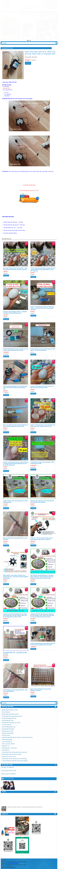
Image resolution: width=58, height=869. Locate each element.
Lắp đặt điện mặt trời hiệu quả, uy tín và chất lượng (14, 758)
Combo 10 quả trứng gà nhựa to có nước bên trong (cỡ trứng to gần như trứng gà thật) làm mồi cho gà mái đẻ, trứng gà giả (15, 463)
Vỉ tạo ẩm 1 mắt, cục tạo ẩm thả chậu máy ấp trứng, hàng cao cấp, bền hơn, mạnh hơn (41, 538)
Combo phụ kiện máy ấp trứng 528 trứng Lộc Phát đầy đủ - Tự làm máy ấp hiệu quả (42, 349)
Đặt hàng (6, 275)
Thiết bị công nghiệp (7, 739)
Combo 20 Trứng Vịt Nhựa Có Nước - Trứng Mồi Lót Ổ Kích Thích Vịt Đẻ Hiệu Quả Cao (15, 312)
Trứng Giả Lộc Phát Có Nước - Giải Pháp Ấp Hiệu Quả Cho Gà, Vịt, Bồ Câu (24, 809)
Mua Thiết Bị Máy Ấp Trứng (8, 727)
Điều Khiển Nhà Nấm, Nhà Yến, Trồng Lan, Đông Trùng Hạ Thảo (17, 737)
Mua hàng (28, 63)
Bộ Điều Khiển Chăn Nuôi (8, 729)
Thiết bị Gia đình (6, 735)
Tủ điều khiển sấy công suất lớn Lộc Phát (12, 716)
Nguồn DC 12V (5, 746)
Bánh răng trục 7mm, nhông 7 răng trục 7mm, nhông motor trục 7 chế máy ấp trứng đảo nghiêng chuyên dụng (15, 577)
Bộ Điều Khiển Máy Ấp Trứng (9, 718)
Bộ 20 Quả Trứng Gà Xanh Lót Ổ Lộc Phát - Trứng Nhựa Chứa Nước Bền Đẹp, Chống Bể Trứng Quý (15, 268)
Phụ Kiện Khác (5, 750)
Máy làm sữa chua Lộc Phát (9, 756)
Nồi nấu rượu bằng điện (8, 733)
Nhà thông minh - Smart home (9, 748)
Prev (2, 25)
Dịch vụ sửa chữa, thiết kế (8, 743)
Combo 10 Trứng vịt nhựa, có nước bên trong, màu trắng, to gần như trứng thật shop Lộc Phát (42, 425)
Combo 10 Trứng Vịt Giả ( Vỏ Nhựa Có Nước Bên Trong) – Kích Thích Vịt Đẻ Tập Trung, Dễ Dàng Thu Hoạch (42, 308)
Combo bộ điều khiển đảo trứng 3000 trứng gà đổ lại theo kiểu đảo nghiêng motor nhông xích (42, 644)
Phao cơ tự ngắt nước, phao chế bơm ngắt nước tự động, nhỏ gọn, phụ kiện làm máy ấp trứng (15, 425)
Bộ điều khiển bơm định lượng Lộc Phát (11, 754)
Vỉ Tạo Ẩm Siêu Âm (6, 724)
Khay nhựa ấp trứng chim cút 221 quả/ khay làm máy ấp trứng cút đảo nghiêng (42, 501)
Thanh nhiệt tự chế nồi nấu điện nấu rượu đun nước (14, 752)
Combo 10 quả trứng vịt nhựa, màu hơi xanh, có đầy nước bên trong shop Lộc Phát (42, 387)
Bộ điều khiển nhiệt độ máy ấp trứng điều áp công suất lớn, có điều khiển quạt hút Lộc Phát (15, 349)
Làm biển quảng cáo (7, 741)
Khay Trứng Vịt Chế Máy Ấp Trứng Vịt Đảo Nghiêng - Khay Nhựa (40, 689)
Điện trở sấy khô (6, 712)
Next (56, 25)
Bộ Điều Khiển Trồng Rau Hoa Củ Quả (11, 722)
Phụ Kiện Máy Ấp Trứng (8, 720)
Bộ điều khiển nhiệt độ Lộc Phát (10, 710)
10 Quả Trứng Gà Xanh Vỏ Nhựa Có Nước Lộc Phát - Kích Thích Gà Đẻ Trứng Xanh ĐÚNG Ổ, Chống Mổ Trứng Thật (42, 269)
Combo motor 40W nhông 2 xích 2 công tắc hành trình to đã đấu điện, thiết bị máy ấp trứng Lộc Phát (15, 388)
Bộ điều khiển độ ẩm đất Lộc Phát (10, 714)
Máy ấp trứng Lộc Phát (7, 731)
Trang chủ (4, 10)
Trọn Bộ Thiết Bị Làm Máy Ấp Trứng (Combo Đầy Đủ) (15, 760)
